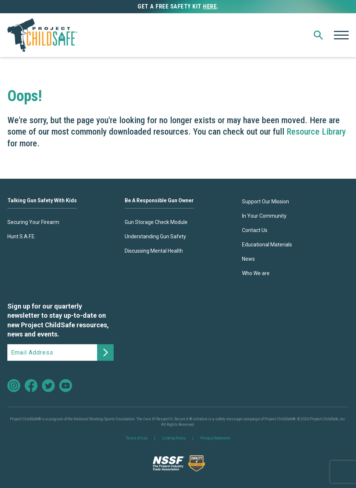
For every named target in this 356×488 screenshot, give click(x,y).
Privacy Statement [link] (215, 438)
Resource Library (316, 132)
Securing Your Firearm (33, 222)
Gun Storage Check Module (156, 222)
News (248, 259)
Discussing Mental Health (154, 251)
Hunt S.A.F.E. (21, 236)
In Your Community (264, 216)
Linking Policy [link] (174, 438)
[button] (318, 35)
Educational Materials (267, 244)
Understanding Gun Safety (155, 236)
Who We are (256, 273)
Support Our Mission (265, 201)
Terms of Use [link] (136, 438)
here (210, 6)
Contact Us (254, 230)
